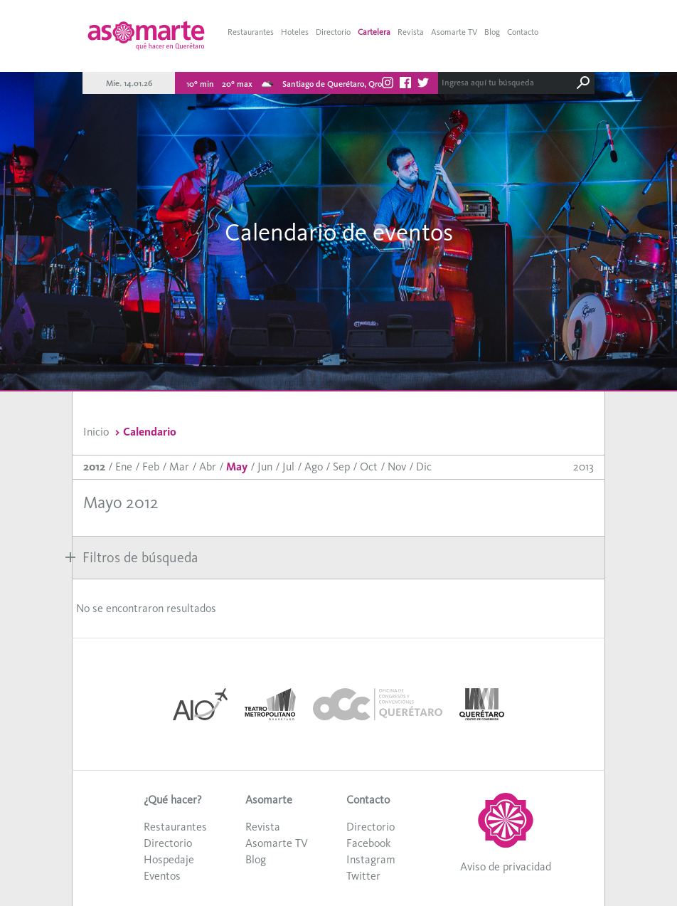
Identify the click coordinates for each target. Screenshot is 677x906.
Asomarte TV (454, 32)
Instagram (370, 859)
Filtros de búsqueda (131, 557)
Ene (123, 466)
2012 (94, 466)
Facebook (368, 843)
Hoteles (295, 32)
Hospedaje (169, 859)
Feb (150, 466)
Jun (264, 466)
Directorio (333, 32)
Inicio (96, 431)
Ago (313, 466)
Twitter (363, 876)
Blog (492, 32)
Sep (341, 466)
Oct (369, 466)
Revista (411, 32)
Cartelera (374, 32)
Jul (288, 466)
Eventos (162, 876)
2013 (583, 466)
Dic (424, 466)
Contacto (522, 32)
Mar (179, 466)
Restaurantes (251, 32)
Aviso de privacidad (505, 866)
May (236, 466)
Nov (397, 466)
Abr (207, 466)
